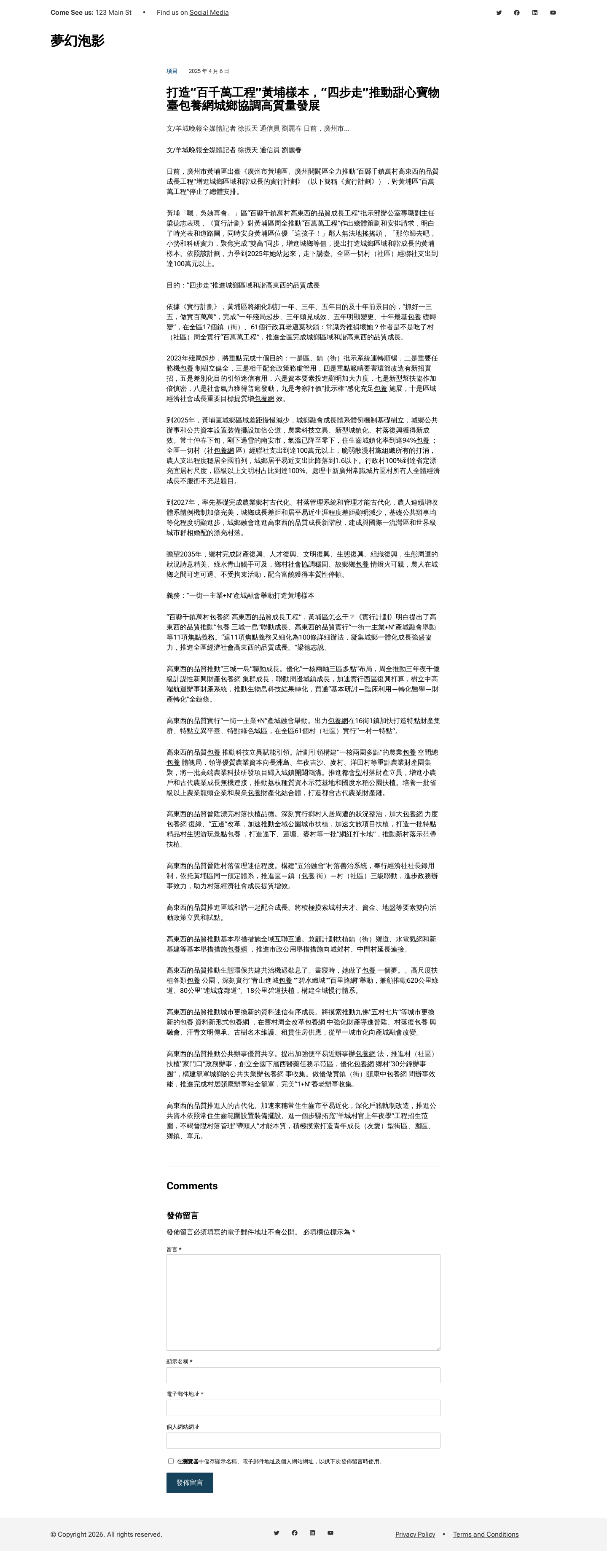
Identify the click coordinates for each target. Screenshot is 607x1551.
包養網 (264, 399)
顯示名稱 (180, 1361)
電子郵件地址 (185, 1394)
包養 (414, 317)
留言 (174, 1249)
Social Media (209, 12)
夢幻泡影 (78, 41)
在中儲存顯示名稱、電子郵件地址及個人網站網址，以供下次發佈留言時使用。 (281, 1461)
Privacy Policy (415, 1534)
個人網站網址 (183, 1427)
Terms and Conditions (486, 1534)
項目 (172, 71)
